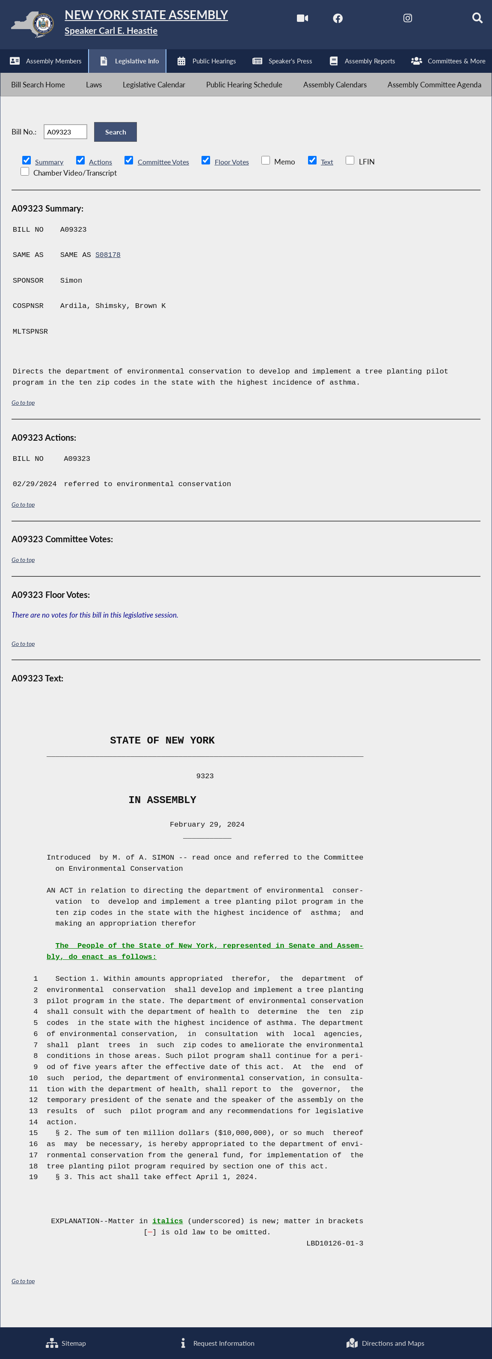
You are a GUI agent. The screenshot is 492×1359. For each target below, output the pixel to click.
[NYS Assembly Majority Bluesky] (430, 20)
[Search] (465, 20)
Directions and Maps (385, 1342)
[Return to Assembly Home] (132, 26)
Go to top (23, 420)
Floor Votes (238, 179)
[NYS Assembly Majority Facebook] (322, 20)
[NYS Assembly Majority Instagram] (394, 20)
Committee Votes (167, 179)
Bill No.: (24, 144)
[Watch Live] (287, 20)
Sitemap (65, 1342)
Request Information (215, 1342)
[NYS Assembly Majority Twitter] (358, 20)
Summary (50, 179)
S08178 (108, 273)
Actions (102, 179)
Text (335, 179)
